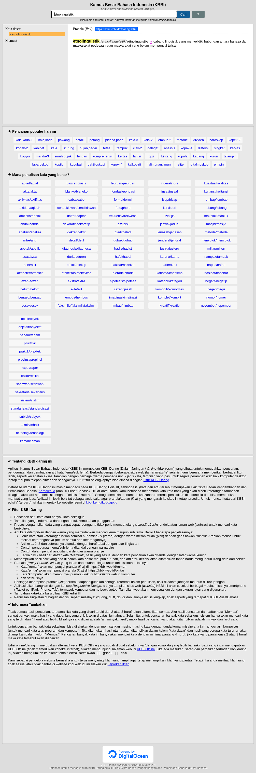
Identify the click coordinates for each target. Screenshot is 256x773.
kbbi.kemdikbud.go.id (101, 502)
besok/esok (30, 305)
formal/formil (123, 199)
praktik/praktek (30, 351)
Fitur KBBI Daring (156, 480)
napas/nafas (216, 265)
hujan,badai (88, 148)
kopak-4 (186, 148)
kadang (198, 156)
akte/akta (30, 191)
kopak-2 (22, 148)
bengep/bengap (29, 297)
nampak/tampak (216, 257)
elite (181, 164)
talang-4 (230, 156)
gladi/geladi (123, 232)
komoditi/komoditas (169, 289)
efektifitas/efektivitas (76, 273)
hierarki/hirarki (123, 273)
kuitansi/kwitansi (216, 191)
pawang (64, 140)
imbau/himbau (123, 305)
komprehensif (102, 156)
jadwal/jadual (169, 224)
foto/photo (123, 208)
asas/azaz (29, 257)
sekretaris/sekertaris (30, 392)
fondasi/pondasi (123, 191)
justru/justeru (169, 248)
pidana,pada (114, 140)
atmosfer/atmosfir (29, 273)
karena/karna (169, 257)
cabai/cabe (76, 199)
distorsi (203, 148)
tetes (106, 148)
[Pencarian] (114, 14)
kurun (214, 156)
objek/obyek (30, 319)
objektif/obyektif (30, 327)
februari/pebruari (123, 183)
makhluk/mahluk (216, 216)
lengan (82, 156)
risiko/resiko (30, 376)
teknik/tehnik (30, 425)
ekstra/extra (76, 281)
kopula (182, 156)
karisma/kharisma (170, 273)
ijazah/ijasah (123, 289)
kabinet (39, 148)
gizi (151, 156)
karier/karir (169, 265)
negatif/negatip (216, 281)
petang (95, 140)
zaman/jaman (30, 441)
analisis (169, 148)
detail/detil (76, 240)
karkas (235, 148)
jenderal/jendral (169, 240)
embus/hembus (76, 297)
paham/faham (30, 335)
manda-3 (42, 156)
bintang (166, 156)
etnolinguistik (21, 34)
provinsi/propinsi (30, 359)
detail (79, 140)
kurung (69, 148)
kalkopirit (134, 164)
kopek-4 (116, 164)
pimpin (219, 164)
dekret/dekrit (76, 232)
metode (182, 140)
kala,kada (45, 140)
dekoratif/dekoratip (76, 224)
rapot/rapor (30, 368)
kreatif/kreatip (169, 305)
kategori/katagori (169, 281)
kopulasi (76, 164)
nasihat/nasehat (216, 273)
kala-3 (133, 140)
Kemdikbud (47, 491)
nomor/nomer (216, 297)
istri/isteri (169, 208)
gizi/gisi (123, 224)
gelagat (153, 148)
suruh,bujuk (63, 156)
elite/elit (76, 289)
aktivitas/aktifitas (30, 199)
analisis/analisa (30, 232)
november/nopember (216, 305)
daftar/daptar (76, 216)
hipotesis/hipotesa (123, 281)
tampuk (122, 148)
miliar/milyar (216, 248)
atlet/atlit (30, 265)
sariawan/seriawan (30, 384)
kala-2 (148, 140)
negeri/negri (216, 289)
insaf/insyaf (169, 191)
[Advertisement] (160, 83)
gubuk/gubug (123, 240)
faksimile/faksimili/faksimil (76, 305)
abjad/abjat (30, 183)
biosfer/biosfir (76, 183)
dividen (198, 140)
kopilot (59, 164)
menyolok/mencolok (216, 240)
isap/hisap (169, 199)
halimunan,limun (159, 164)
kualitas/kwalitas (216, 183)
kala (54, 148)
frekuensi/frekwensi (123, 216)
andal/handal (29, 224)
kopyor (25, 156)
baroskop (216, 140)
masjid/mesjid (216, 224)
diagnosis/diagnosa (76, 248)
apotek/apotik (30, 248)
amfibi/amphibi (30, 216)
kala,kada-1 (24, 140)
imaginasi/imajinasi (123, 297)
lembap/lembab (216, 199)
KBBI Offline (146, 650)
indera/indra (169, 183)
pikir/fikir (30, 343)
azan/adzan (29, 281)
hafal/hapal (123, 257)
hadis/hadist (123, 248)
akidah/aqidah (30, 208)
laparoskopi (40, 164)
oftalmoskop (199, 164)
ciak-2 (137, 148)
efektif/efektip (76, 265)
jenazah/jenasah (170, 232)
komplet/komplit (169, 297)
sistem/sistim (29, 400)
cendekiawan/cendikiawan (76, 208)
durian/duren (76, 257)
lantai (137, 156)
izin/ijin (170, 216)
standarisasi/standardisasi (30, 408)
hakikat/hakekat (122, 265)
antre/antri (29, 240)
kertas (122, 156)
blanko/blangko (76, 191)
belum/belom (29, 289)
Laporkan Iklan (118, 665)
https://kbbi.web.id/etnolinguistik (116, 29)
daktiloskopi (96, 164)
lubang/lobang (216, 208)
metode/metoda (216, 232)
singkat (219, 148)
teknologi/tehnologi (30, 433)
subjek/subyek (29, 416)
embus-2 (164, 140)
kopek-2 (234, 140)
